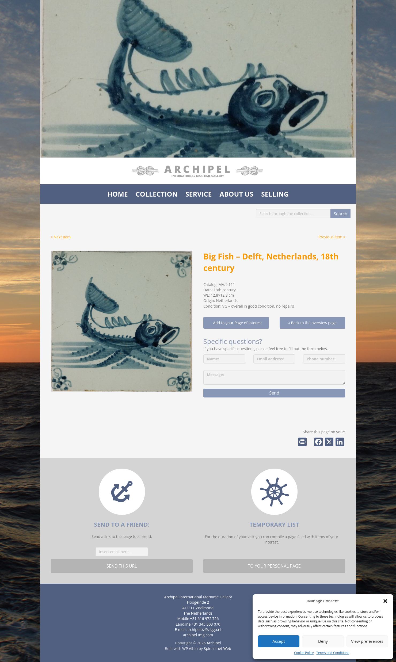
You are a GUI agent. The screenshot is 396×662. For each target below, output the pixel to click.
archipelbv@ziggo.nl (203, 629)
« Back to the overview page (312, 322)
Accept (278, 641)
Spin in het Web (217, 648)
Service (198, 193)
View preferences (367, 641)
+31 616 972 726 (204, 618)
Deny (323, 641)
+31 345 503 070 (206, 624)
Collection (157, 193)
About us (236, 193)
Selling (275, 193)
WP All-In (190, 648)
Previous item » (331, 236)
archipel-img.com (198, 634)
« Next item (61, 236)
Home (117, 193)
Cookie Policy (304, 652)
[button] (385, 601)
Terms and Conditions (332, 652)
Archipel (214, 642)
